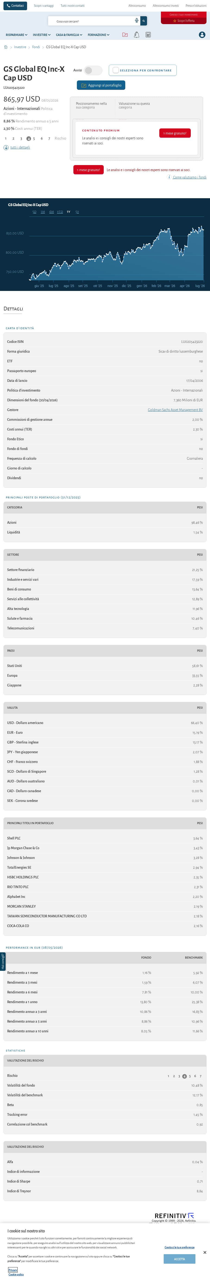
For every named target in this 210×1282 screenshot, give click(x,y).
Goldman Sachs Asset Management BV (175, 410)
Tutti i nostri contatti (73, 5)
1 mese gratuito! (174, 133)
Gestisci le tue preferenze (179, 1247)
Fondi (36, 47)
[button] (3, 961)
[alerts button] (136, 34)
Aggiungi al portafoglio (101, 85)
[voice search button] (135, 21)
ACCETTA (179, 1259)
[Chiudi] (205, 1252)
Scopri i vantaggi (44, 5)
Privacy (13, 1270)
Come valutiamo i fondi (187, 177)
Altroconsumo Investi (166, 5)
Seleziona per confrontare (146, 70)
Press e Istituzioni (196, 5)
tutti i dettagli (16, 147)
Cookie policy (16, 1274)
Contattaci (17, 5)
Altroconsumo (137, 5)
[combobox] (97, 21)
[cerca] (83, 21)
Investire (20, 47)
